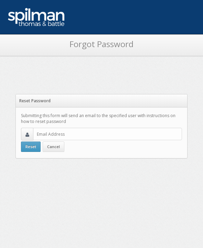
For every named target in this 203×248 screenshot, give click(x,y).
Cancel (53, 146)
